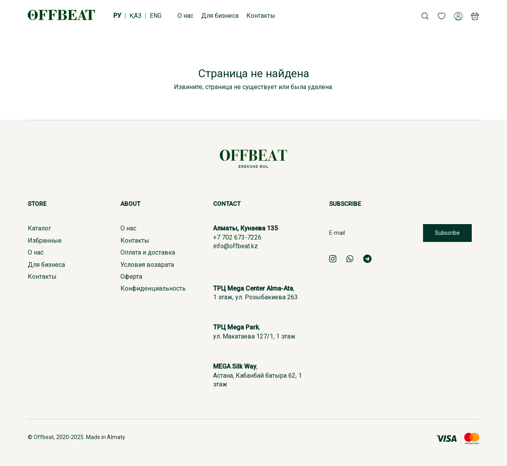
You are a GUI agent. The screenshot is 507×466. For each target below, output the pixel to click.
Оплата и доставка (147, 252)
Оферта (131, 276)
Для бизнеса (46, 264)
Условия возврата (147, 264)
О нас (36, 252)
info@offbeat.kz (235, 246)
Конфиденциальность (153, 288)
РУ (117, 15)
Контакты (42, 276)
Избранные (45, 240)
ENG (156, 15)
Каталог (39, 228)
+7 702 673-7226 (237, 237)
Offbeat (44, 437)
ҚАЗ (135, 15)
